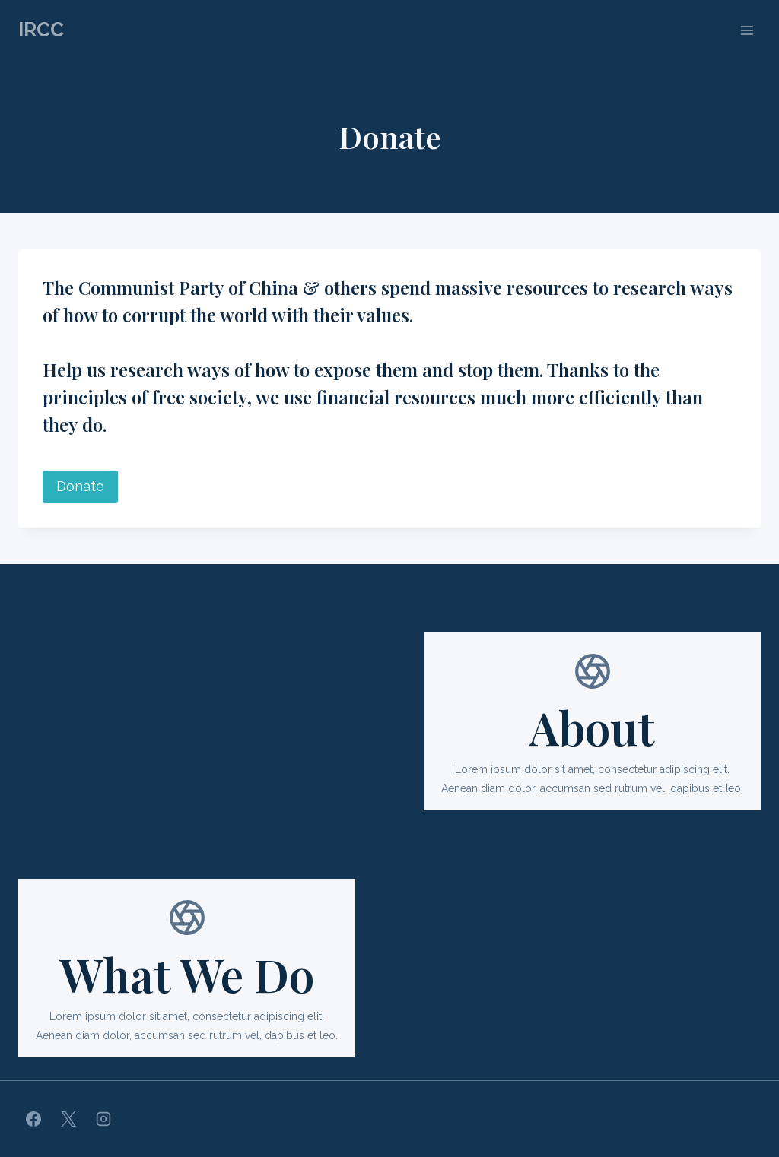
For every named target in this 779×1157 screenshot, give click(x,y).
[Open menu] (747, 30)
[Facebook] (33, 1119)
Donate (80, 486)
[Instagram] (103, 1119)
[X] (68, 1119)
